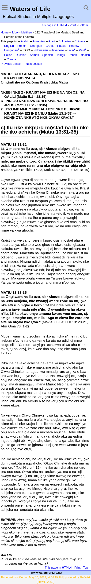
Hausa (61, 45)
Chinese (80, 41)
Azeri (51, 41)
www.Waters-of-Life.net (46, 572)
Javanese (57, 50)
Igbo (15, 32)
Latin (71, 50)
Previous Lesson (11, 63)
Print (73, 25)
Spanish (47, 55)
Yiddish (85, 55)
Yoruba (11, 59)
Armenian (39, 41)
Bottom (83, 25)
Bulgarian (65, 41)
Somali (34, 55)
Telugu (60, 55)
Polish (8, 55)
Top (85, 567)
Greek (49, 45)
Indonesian (41, 50)
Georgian (36, 45)
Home (4, 32)
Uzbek (72, 55)
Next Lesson (34, 63)
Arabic (25, 41)
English (9, 45)
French (22, 45)
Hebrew (74, 45)
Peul (82, 50)
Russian (21, 55)
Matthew (26, 32)
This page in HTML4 (53, 25)
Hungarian (11, 50)
